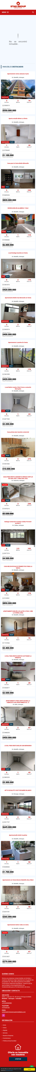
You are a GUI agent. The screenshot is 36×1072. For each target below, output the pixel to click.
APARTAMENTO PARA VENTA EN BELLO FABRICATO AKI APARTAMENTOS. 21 (18, 701)
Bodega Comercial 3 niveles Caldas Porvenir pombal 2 (18, 522)
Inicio (4, 1025)
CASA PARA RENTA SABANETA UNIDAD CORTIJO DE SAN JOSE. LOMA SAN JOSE (18, 477)
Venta (4, 1027)
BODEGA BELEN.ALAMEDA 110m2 (18, 208)
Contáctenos (7, 1038)
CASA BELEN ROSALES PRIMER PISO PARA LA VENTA (18, 567)
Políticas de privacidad (9, 1041)
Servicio (5, 1033)
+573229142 (6, 1007)
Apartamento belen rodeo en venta (18, 925)
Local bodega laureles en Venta (18, 253)
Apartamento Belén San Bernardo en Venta (18, 297)
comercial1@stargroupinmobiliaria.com (14, 1012)
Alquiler (5, 1030)
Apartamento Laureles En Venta (18, 342)
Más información (9, 1070)
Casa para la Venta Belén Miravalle (18, 163)
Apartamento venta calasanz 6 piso (18, 74)
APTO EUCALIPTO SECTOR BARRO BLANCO (18, 790)
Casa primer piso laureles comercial (18, 432)
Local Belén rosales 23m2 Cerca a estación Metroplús (18, 388)
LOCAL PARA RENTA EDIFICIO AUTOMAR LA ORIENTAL (18, 656)
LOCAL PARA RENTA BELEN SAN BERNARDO (18, 745)
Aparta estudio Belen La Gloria (18, 118)
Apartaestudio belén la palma (18, 835)
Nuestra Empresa (8, 1035)
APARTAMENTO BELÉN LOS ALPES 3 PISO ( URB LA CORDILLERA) (18, 612)
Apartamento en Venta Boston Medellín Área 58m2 (18, 880)
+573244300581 (7, 1003)
